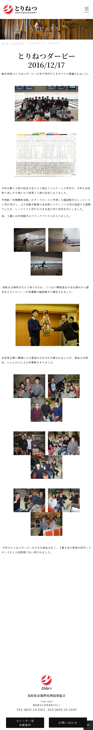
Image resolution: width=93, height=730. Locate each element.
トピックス (18, 43)
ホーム (5, 43)
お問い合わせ (67, 723)
